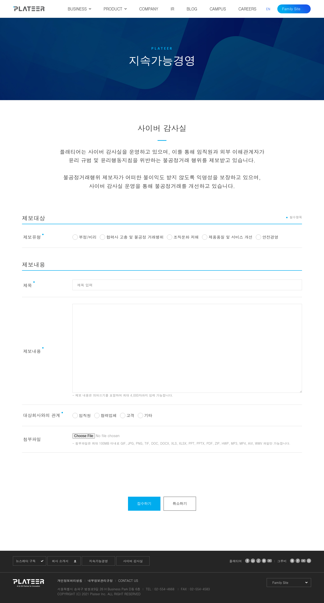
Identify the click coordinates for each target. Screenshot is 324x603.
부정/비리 (88, 237)
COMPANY (148, 9)
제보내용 (32, 351)
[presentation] (162, 477)
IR (172, 9)
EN (268, 9)
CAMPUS (218, 9)
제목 (27, 285)
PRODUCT (113, 9)
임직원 (85, 415)
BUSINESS (77, 9)
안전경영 (270, 237)
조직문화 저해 (186, 237)
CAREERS (247, 9)
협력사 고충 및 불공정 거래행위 (135, 237)
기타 (148, 415)
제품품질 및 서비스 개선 (230, 237)
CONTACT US (128, 580)
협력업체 (109, 415)
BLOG (192, 9)
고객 (130, 415)
